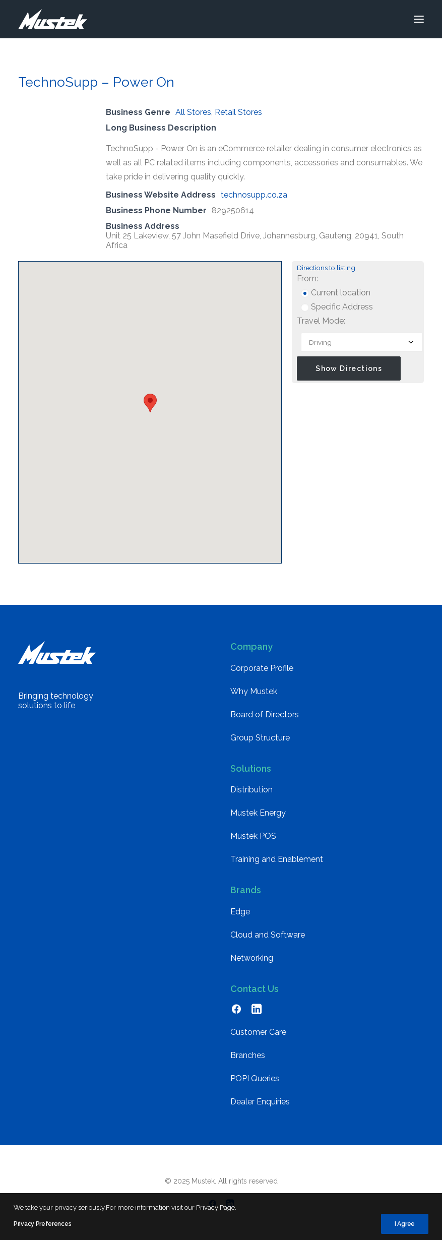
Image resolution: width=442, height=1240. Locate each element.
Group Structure (260, 737)
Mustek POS (253, 836)
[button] (419, 19)
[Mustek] (52, 19)
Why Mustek (253, 691)
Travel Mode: (321, 321)
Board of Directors (264, 714)
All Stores (193, 112)
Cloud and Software (267, 935)
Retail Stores (238, 112)
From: (307, 278)
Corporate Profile (261, 668)
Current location (335, 292)
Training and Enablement (276, 859)
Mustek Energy (258, 813)
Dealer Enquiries (260, 1101)
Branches (247, 1055)
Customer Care (258, 1032)
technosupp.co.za (254, 195)
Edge (240, 911)
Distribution (251, 789)
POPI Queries (254, 1078)
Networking (251, 958)
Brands (245, 890)
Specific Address (337, 307)
